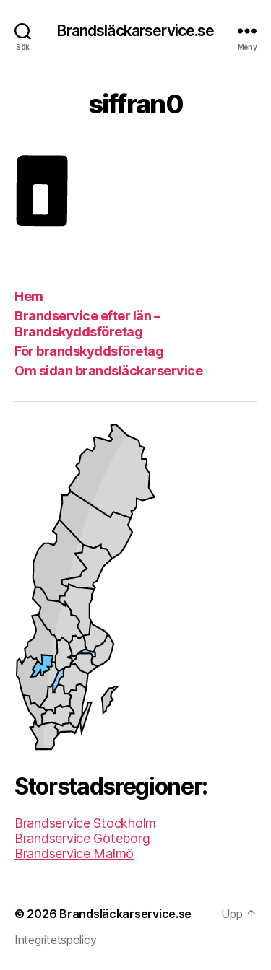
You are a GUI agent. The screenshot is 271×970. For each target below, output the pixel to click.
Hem (28, 296)
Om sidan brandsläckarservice (108, 370)
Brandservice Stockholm (85, 823)
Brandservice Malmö (74, 853)
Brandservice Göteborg (82, 838)
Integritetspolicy (55, 939)
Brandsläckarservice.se (136, 30)
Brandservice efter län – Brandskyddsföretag (87, 324)
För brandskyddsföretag (88, 351)
